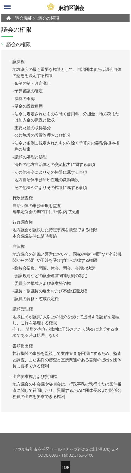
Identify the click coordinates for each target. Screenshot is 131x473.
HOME (9, 18)
